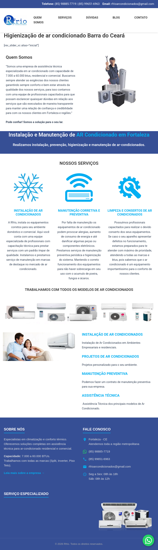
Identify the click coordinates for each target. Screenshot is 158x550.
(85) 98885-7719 (99, 451)
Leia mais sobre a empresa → (24, 472)
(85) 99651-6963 (99, 459)
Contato (140, 17)
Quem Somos (39, 20)
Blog (116, 17)
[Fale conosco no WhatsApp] (148, 540)
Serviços (65, 17)
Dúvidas (92, 17)
